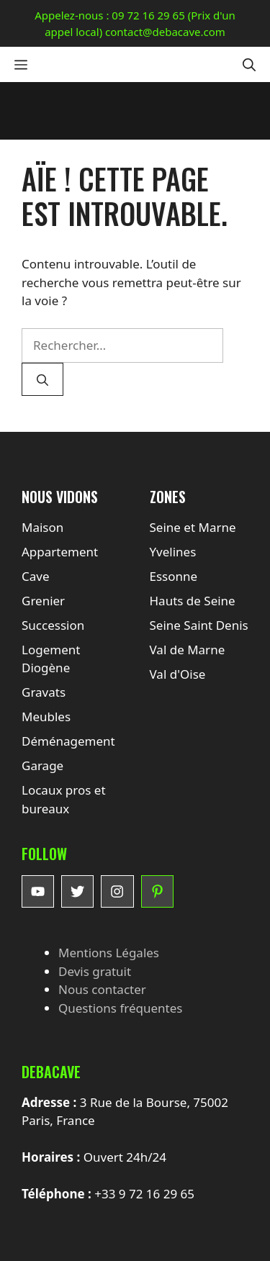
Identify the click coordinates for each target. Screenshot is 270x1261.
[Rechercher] (42, 379)
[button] (249, 64)
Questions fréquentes (120, 1008)
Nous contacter (102, 989)
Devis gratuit (94, 971)
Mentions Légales (108, 952)
